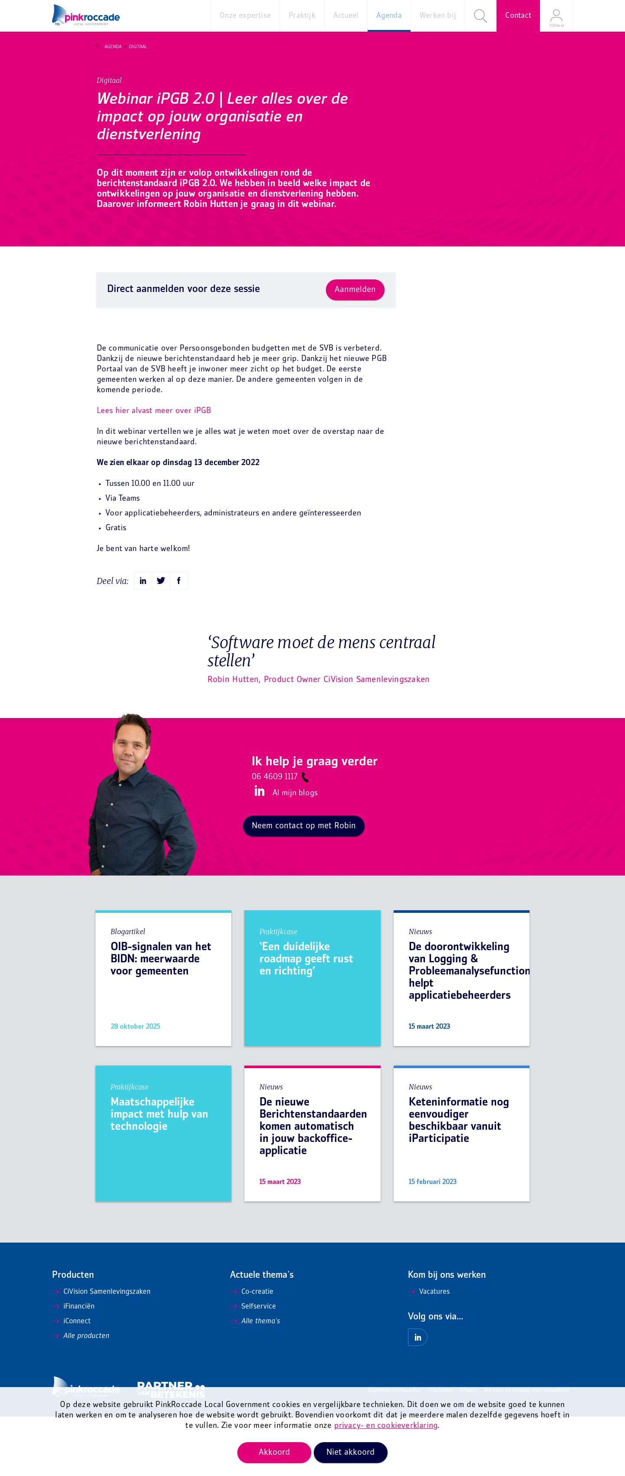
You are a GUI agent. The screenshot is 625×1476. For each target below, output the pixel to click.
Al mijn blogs (295, 852)
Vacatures (429, 1351)
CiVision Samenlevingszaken (101, 1351)
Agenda (108, 47)
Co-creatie (251, 1351)
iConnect (71, 1381)
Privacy (468, 1450)
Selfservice (253, 1366)
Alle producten (80, 1395)
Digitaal (134, 47)
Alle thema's (255, 1381)
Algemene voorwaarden (394, 1450)
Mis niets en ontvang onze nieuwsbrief (526, 1450)
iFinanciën (73, 1366)
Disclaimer (441, 1450)
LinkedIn (258, 850)
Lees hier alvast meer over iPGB (154, 470)
